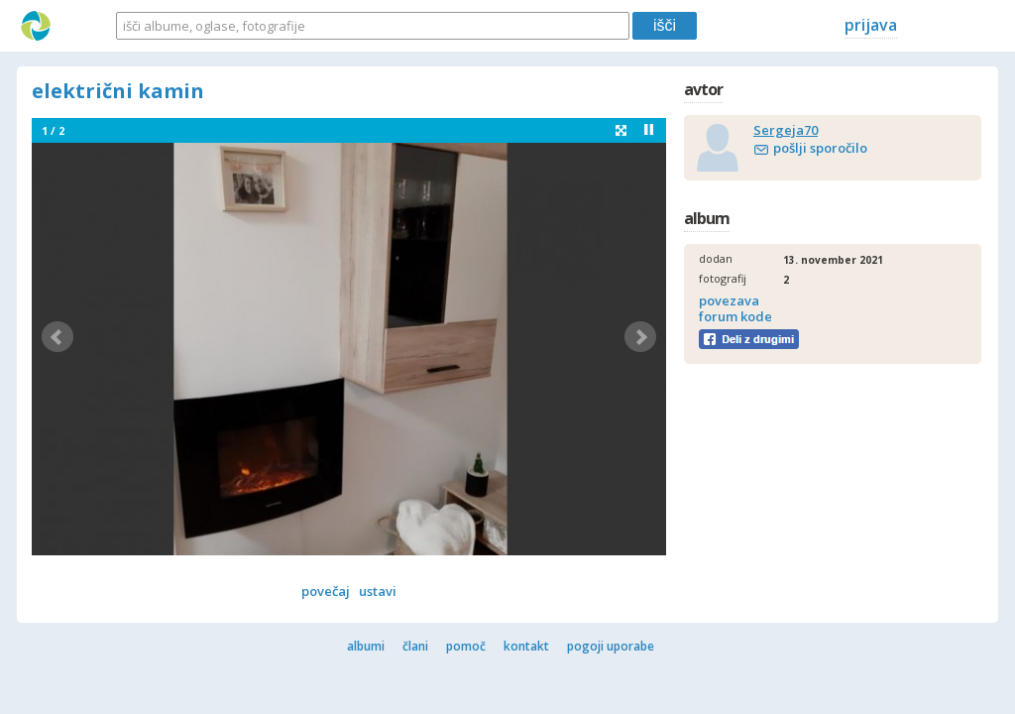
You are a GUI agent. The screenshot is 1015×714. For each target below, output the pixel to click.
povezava (729, 300)
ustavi (377, 591)
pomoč (466, 646)
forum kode (735, 316)
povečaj (325, 591)
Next (640, 337)
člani (415, 646)
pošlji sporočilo (820, 148)
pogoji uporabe (610, 646)
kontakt (526, 646)
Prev (57, 337)
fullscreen (621, 130)
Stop (648, 129)
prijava (871, 25)
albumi (366, 646)
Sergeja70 (785, 130)
